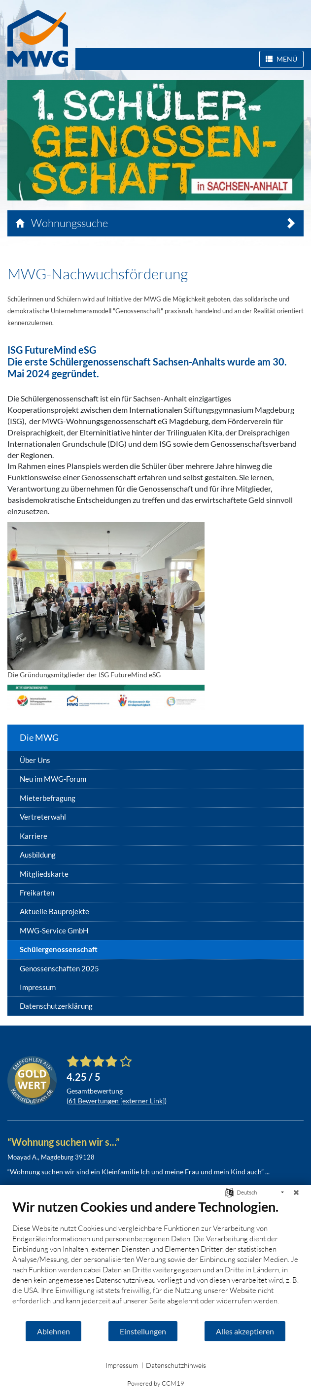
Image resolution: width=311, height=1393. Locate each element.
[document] (155, 1259)
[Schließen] (296, 1192)
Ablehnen (53, 1331)
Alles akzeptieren (245, 1331)
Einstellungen (143, 1331)
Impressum (121, 1365)
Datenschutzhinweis (176, 1365)
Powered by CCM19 (155, 1383)
